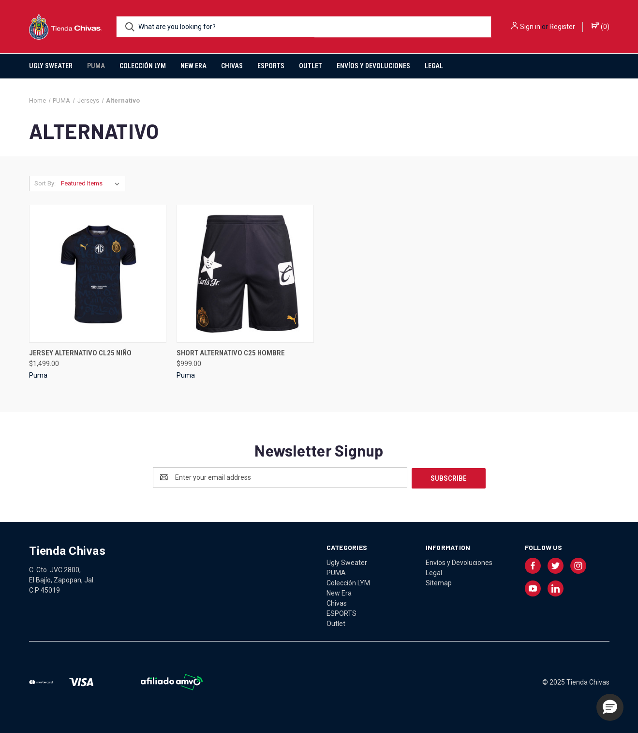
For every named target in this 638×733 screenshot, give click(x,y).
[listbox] (92, 183)
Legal (434, 66)
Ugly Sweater (51, 66)
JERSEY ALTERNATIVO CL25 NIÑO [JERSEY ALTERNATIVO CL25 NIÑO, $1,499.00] (80, 353)
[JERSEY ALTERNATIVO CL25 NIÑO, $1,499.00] (97, 274)
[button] (609, 707)
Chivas (232, 66)
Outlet (310, 66)
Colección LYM (142, 66)
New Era (193, 66)
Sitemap (439, 582)
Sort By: (45, 183)
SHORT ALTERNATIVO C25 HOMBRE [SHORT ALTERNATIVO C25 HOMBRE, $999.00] (231, 353)
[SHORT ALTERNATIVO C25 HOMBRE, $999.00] (245, 274)
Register (562, 27)
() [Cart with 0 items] (600, 26)
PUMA (96, 66)
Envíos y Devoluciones (373, 66)
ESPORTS (270, 66)
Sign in (530, 27)
